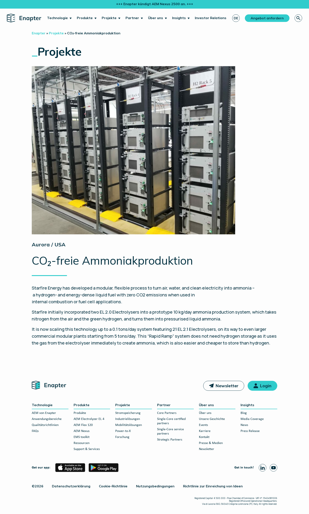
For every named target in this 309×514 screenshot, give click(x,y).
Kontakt (204, 437)
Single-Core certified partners (171, 421)
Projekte (109, 18)
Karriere (205, 431)
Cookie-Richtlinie (113, 486)
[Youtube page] (273, 467)
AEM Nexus (81, 431)
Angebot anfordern (267, 18)
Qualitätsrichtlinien (45, 425)
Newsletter (226, 385)
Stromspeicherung (128, 413)
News (244, 425)
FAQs (35, 431)
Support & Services (87, 449)
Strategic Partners (169, 439)
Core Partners (166, 413)
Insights (179, 18)
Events (203, 425)
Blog (244, 413)
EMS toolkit (81, 437)
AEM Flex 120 (83, 425)
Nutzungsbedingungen (155, 486)
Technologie (57, 18)
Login (265, 385)
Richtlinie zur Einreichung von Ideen (213, 486)
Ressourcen (81, 443)
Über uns (155, 18)
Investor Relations (210, 18)
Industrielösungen (127, 419)
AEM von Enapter (44, 413)
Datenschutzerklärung (71, 486)
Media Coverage (252, 419)
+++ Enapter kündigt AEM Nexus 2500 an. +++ (154, 4)
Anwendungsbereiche (47, 419)
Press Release (250, 431)
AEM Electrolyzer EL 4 (89, 419)
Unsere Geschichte (212, 419)
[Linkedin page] (262, 467)
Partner (132, 18)
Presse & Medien (211, 443)
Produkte (85, 18)
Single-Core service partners (170, 431)
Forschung (122, 437)
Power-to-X (123, 431)
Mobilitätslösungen (128, 425)
